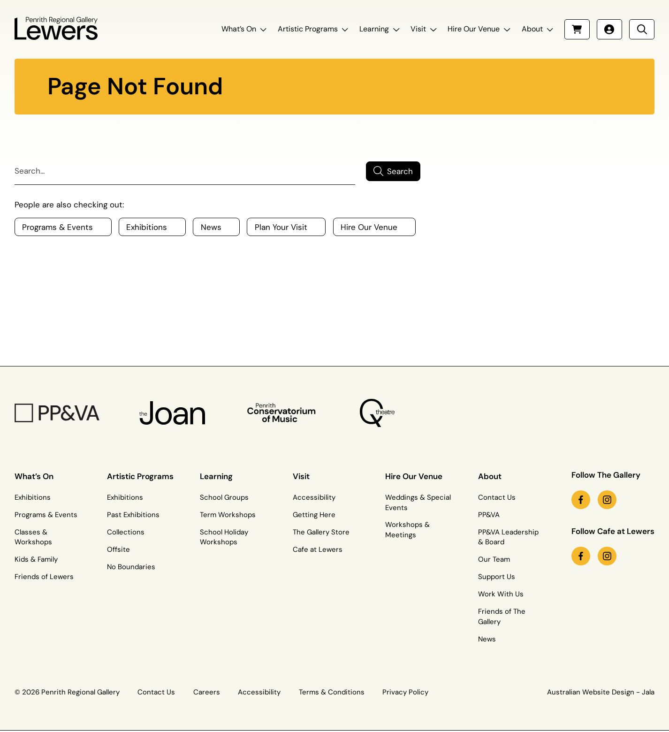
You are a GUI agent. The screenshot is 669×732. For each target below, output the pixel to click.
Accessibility (314, 497)
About (532, 29)
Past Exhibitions (133, 514)
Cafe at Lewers (317, 549)
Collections (125, 532)
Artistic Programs (308, 29)
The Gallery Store (321, 532)
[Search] (185, 171)
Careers (206, 692)
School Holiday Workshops (224, 537)
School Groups (224, 497)
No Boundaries (131, 567)
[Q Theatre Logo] (376, 413)
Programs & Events (46, 514)
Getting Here (314, 514)
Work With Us (501, 594)
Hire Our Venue (474, 29)
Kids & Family (36, 559)
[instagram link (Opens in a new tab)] (607, 499)
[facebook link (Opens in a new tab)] (580, 499)
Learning (374, 29)
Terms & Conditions (332, 692)
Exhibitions (33, 497)
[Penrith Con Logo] (282, 413)
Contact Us (497, 497)
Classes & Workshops (33, 537)
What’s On (238, 29)
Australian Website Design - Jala (600, 692)
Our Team (494, 559)
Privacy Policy (405, 692)
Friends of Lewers (44, 576)
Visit (418, 29)
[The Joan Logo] (172, 413)
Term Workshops (228, 514)
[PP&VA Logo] (57, 413)
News (487, 639)
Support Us (496, 576)
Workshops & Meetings (407, 530)
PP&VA (489, 514)
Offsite (118, 549)
